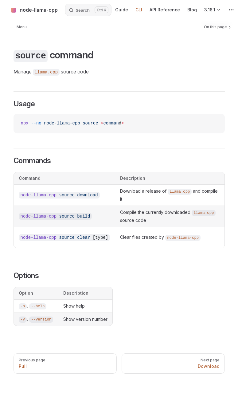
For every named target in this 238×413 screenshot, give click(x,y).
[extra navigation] (231, 10)
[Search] (88, 10)
